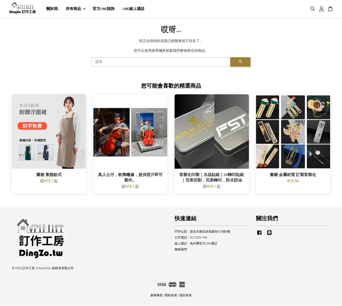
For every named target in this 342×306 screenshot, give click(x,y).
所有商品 (76, 9)
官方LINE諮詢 (103, 9)
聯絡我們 (181, 250)
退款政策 (185, 296)
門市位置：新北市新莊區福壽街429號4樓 (202, 232)
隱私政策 (171, 296)
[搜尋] (160, 62)
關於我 (52, 9)
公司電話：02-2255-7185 (191, 238)
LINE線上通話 (133, 9)
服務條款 (156, 296)
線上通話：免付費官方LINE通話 (196, 244)
